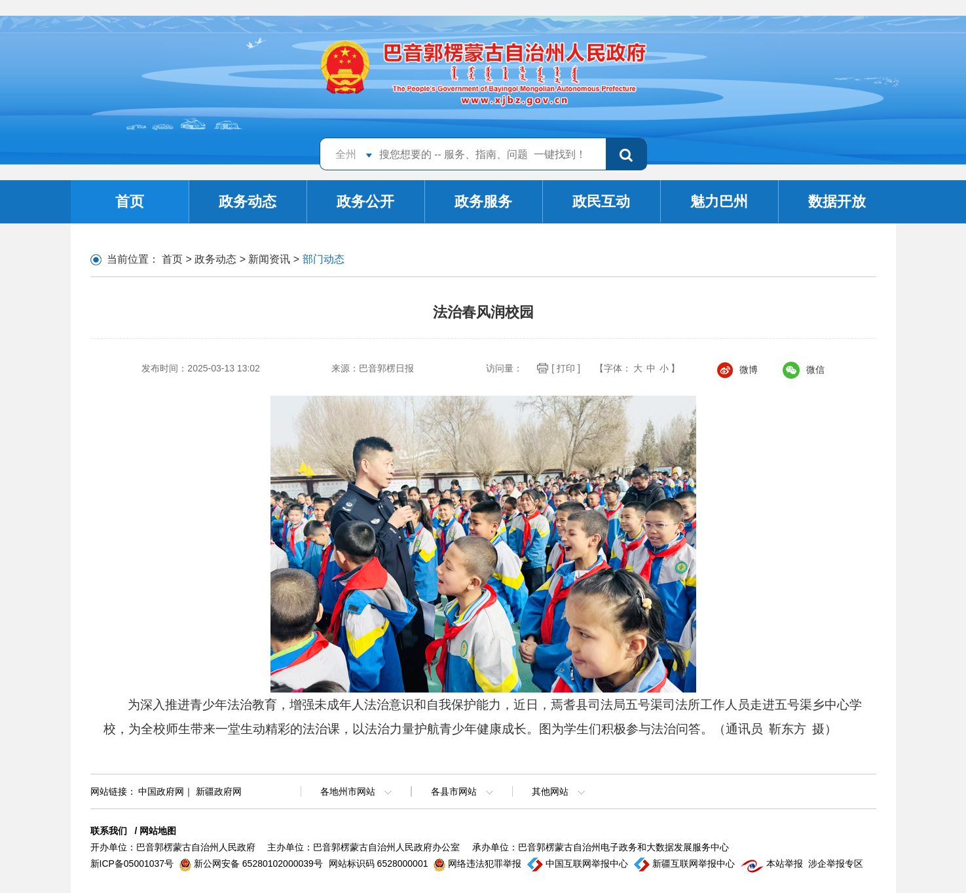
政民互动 (601, 201)
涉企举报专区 (835, 863)
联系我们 (108, 831)
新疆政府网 (219, 791)
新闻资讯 (269, 259)
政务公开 (365, 201)
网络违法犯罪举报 (479, 863)
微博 (737, 369)
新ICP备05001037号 (133, 863)
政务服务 (483, 201)
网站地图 (157, 831)
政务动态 (247, 201)
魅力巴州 (719, 201)
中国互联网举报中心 (579, 863)
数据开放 (837, 201)
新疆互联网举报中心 (685, 863)
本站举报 (773, 863)
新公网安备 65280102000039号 (252, 863)
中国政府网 (161, 791)
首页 (129, 201)
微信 (804, 369)
